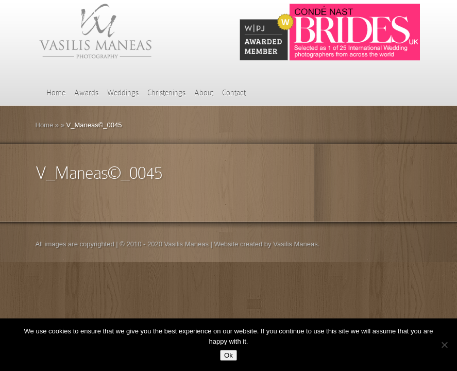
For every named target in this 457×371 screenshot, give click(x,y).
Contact (234, 93)
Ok (228, 355)
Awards (86, 93)
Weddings (123, 93)
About (203, 93)
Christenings (166, 93)
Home (55, 93)
